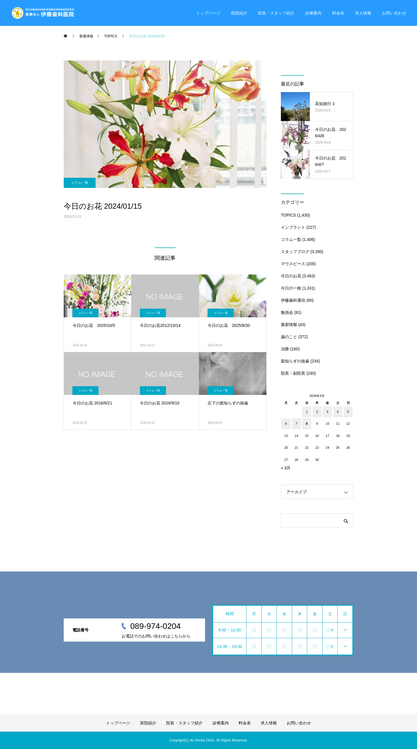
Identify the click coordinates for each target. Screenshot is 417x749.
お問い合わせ (394, 13)
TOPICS (288, 215)
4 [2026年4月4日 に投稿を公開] (338, 411)
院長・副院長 (293, 373)
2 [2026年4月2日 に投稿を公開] (317, 411)
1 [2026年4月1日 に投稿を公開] (307, 411)
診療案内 (313, 13)
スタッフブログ (295, 251)
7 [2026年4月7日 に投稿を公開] (296, 423)
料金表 (338, 13)
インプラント (293, 227)
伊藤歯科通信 (293, 300)
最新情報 (289, 324)
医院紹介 (239, 13)
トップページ (208, 13)
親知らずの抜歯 (295, 361)
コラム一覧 (79, 183)
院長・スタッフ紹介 (276, 13)
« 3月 (285, 468)
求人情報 (363, 13)
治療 (285, 349)
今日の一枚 (291, 288)
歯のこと (289, 336)
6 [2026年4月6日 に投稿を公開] (286, 423)
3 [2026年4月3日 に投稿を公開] (327, 411)
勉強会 (287, 312)
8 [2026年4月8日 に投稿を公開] (307, 423)
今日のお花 (291, 276)
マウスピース (293, 263)
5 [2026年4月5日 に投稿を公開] (348, 411)
